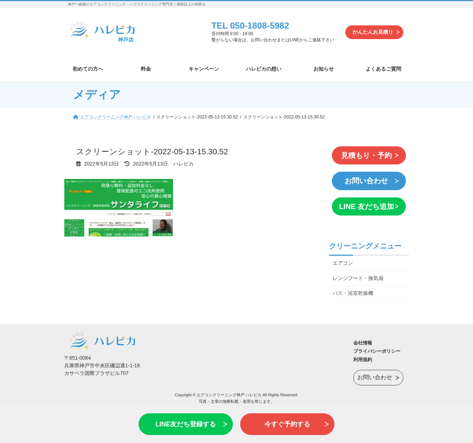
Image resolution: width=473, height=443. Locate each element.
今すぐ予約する (287, 424)
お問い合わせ (365, 179)
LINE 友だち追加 (365, 203)
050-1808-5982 (259, 25)
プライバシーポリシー (376, 347)
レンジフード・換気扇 (358, 274)
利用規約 (362, 355)
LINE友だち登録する (185, 424)
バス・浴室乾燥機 (353, 289)
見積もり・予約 (365, 155)
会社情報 (362, 339)
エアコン (343, 259)
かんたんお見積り (373, 32)
